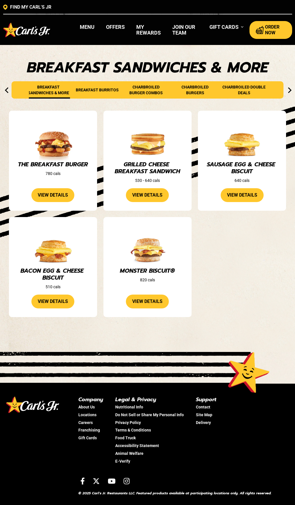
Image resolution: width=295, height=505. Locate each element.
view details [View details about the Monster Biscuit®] (147, 301)
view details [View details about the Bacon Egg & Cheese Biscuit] (53, 301)
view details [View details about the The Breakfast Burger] (53, 195)
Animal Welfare (129, 453)
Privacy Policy (128, 422)
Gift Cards (87, 438)
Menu (87, 27)
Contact (203, 407)
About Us (86, 407)
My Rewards (148, 30)
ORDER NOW (267, 29)
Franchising (89, 430)
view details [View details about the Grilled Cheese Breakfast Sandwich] (147, 195)
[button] (226, 27)
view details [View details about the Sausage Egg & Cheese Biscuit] (242, 195)
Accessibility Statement (137, 445)
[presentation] (8, 90)
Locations (87, 414)
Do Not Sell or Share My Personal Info (149, 414)
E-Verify (122, 461)
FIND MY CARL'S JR (27, 7)
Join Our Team (183, 30)
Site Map (204, 414)
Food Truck (125, 438)
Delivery (203, 422)
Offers (115, 27)
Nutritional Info (129, 407)
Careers (85, 422)
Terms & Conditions (133, 430)
